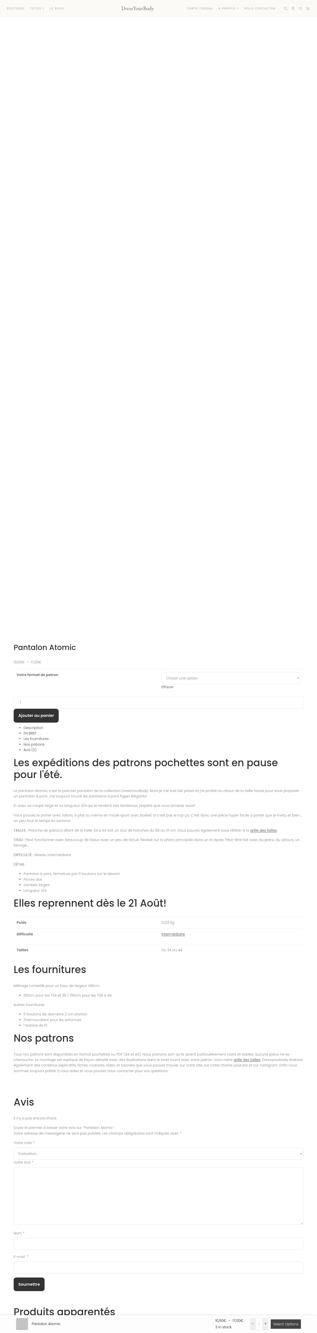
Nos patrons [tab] (34, 154)
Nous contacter (160, 1278)
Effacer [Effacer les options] (167, 96)
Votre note (24, 552)
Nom (19, 642)
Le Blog (211, 1278)
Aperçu (163, 865)
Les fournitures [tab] (36, 148)
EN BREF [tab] (30, 142)
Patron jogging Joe (59, 1032)
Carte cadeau (101, 1278)
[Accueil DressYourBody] (136, 8)
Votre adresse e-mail (23, 1191)
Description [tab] (33, 137)
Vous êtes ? (16, 1143)
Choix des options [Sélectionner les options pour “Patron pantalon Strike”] (149, 865)
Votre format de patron (37, 84)
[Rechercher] (285, 8)
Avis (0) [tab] (30, 159)
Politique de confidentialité (284, 1295)
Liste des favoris (103, 1288)
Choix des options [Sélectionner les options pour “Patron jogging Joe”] (149, 1021)
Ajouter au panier (36, 125)
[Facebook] (22, 1292)
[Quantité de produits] (158, 112)
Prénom (14, 1167)
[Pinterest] (44, 1292)
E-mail (21, 666)
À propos (212, 1268)
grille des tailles (263, 239)
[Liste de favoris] (300, 8)
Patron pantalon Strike (65, 876)
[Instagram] (11, 1292)
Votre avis (23, 572)
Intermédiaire (173, 343)
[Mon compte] (293, 8)
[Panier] (308, 8)
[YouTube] (33, 1292)
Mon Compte (158, 1268)
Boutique (97, 1268)
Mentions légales (276, 1284)
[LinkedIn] (55, 1292)
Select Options (285, 1324)
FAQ (151, 1288)
